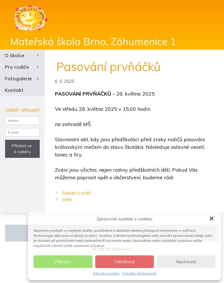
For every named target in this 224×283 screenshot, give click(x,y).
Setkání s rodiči (76, 193)
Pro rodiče (22, 67)
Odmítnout (124, 261)
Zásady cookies (106, 273)
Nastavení (186, 261)
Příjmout (63, 261)
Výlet (67, 199)
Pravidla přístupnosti (139, 273)
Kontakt (14, 90)
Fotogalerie (22, 78)
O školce (22, 55)
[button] (212, 219)
